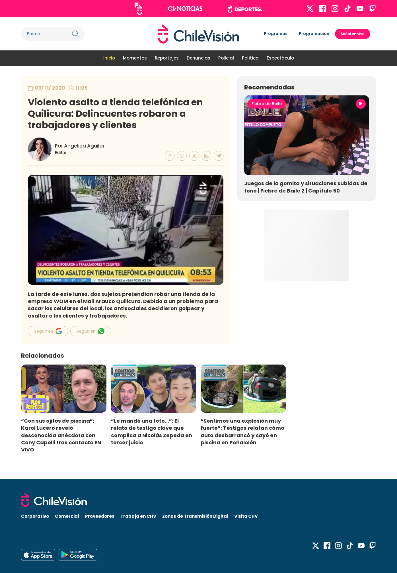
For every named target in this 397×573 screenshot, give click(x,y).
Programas (275, 33)
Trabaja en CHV (138, 516)
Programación (314, 33)
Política (250, 58)
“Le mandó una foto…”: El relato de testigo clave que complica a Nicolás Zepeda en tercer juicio (151, 431)
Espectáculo (280, 58)
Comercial (67, 516)
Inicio (109, 58)
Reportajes (167, 58)
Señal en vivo (353, 33)
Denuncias (198, 58)
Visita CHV (246, 516)
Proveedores (99, 516)
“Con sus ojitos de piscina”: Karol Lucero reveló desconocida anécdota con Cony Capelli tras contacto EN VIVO (61, 435)
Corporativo (35, 516)
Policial (226, 58)
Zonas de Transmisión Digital (195, 516)
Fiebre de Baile (267, 104)
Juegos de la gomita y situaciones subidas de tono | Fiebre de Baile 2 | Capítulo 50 (305, 187)
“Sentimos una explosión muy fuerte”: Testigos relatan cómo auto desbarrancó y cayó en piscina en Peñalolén (242, 431)
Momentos (135, 58)
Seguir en (48, 331)
